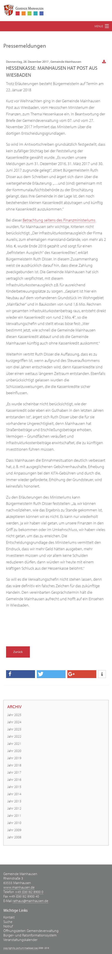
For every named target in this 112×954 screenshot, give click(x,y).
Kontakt (9, 917)
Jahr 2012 (14, 808)
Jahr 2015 (14, 787)
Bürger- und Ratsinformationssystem (30, 935)
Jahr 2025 (14, 715)
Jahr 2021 (14, 744)
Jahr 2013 (14, 801)
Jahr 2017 (14, 772)
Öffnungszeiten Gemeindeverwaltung (31, 931)
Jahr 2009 (14, 830)
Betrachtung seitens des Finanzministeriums (59, 220)
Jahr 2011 (14, 816)
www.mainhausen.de (19, 887)
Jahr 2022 (14, 737)
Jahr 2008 (14, 837)
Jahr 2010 (14, 823)
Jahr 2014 (14, 794)
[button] (20, 674)
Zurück (18, 652)
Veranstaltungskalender (20, 940)
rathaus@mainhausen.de (30, 901)
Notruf (8, 926)
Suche (7, 922)
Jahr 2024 (14, 722)
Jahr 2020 (14, 751)
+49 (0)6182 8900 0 (29, 892)
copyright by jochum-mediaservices (20, 948)
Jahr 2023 (14, 729)
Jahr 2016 (14, 780)
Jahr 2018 (14, 765)
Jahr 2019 (14, 758)
